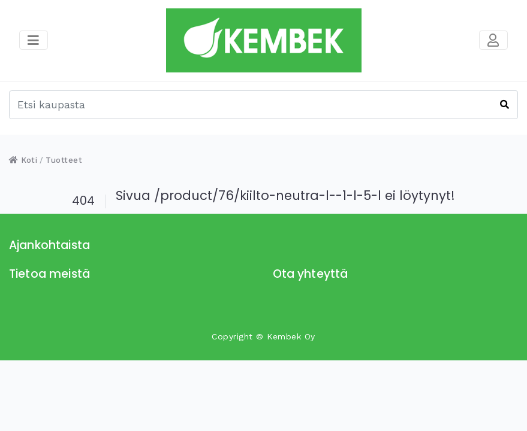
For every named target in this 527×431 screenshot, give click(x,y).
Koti (23, 160)
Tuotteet (64, 160)
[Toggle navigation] (493, 40)
